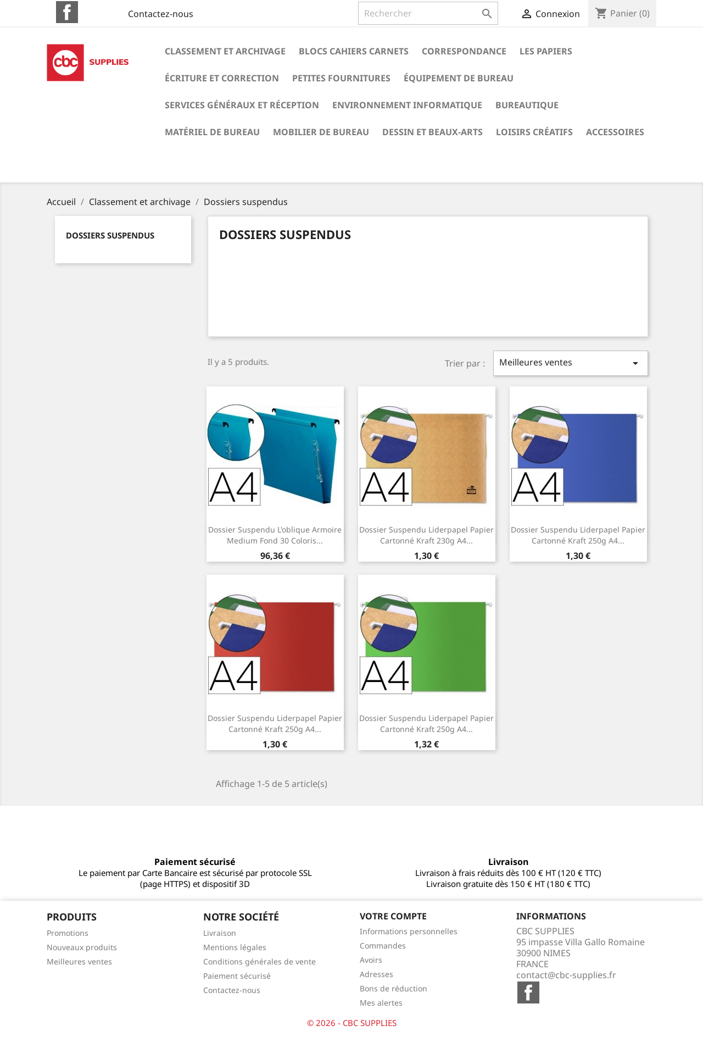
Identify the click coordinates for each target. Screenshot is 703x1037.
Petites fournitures (341, 78)
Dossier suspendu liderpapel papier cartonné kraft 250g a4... (578, 535)
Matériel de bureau (212, 132)
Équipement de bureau (459, 78)
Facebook (67, 12)
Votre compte (393, 916)
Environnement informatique (407, 105)
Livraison (219, 933)
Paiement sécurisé (237, 976)
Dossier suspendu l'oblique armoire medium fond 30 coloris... (275, 535)
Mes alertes (381, 1002)
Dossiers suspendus (110, 235)
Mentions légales (234, 947)
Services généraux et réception (242, 105)
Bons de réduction (393, 988)
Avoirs (371, 960)
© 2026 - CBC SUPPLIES (352, 1022)
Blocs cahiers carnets (354, 51)
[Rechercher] (428, 13)
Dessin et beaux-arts (432, 132)
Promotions (67, 933)
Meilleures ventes (570, 363)
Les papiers (546, 51)
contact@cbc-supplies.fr (566, 975)
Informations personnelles (408, 931)
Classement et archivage (225, 51)
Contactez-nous (160, 14)
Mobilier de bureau (321, 132)
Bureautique (527, 105)
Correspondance (464, 51)
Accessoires (615, 132)
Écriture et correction (222, 78)
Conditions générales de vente (259, 961)
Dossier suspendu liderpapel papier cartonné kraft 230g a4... (426, 535)
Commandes (383, 945)
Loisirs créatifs (534, 132)
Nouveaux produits (82, 947)
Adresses (376, 974)
